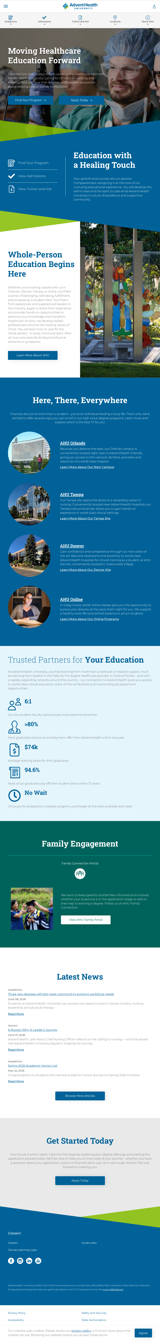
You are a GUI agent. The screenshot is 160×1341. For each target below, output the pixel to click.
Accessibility (16, 1322)
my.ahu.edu (89, 1245)
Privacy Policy (17, 1315)
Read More (16, 1016)
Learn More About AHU (32, 357)
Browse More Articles (80, 1098)
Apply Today (79, 100)
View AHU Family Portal (85, 922)
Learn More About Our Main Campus (87, 469)
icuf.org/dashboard (113, 1291)
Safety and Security (94, 1315)
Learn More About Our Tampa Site (85, 520)
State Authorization (94, 1322)
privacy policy (81, 1330)
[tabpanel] (80, 907)
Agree (143, 1333)
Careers (13, 1245)
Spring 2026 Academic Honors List (32, 1068)
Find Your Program (28, 100)
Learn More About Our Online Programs (89, 621)
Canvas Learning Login (22, 1252)
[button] (6, 6)
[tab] (80, 873)
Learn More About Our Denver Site (85, 572)
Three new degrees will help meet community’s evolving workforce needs (61, 996)
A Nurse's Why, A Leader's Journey (32, 1032)
